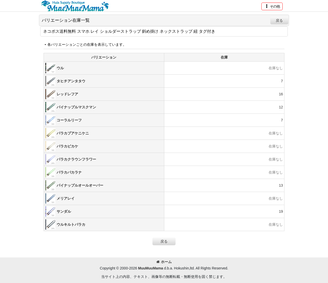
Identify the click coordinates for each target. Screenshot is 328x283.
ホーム (164, 262)
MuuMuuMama (150, 268)
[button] (272, 6)
